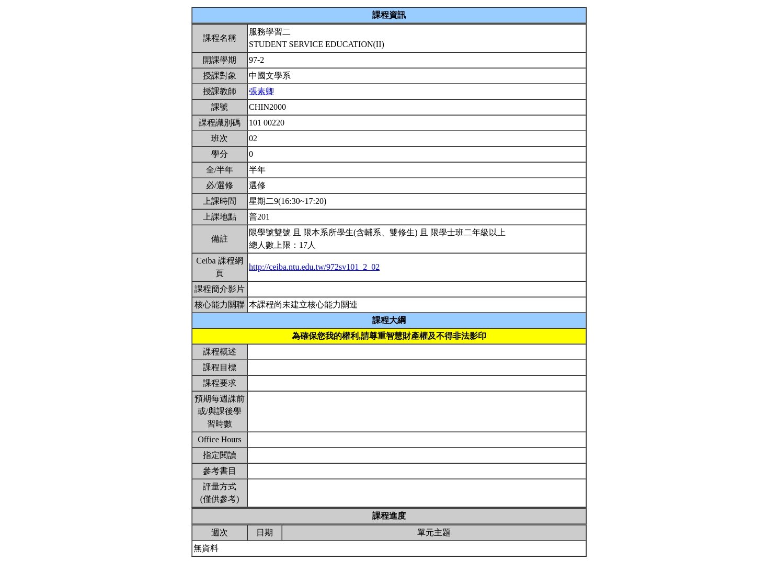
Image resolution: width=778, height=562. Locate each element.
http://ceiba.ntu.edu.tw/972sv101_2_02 (314, 266)
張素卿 (261, 91)
